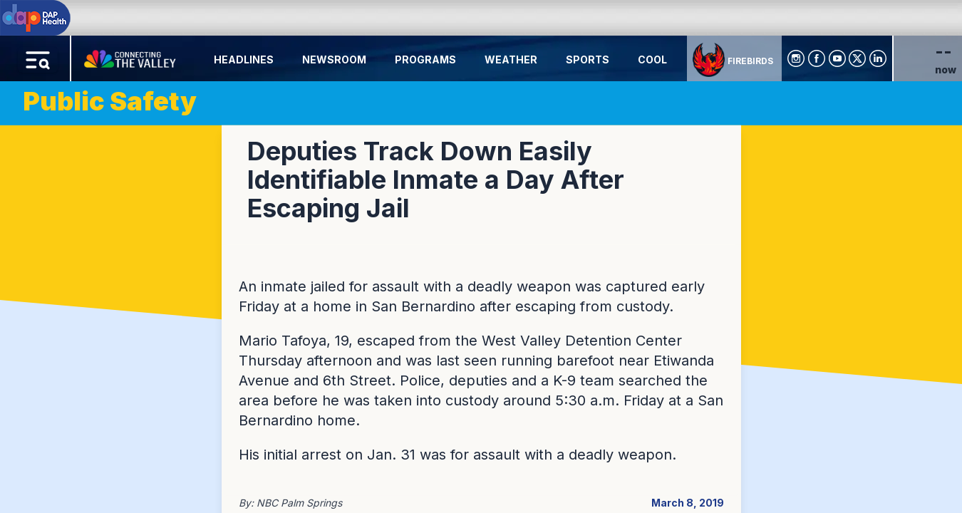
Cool (652, 59)
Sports (587, 59)
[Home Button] (131, 55)
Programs (425, 59)
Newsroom (334, 59)
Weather (511, 59)
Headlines (244, 59)
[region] (481, 256)
